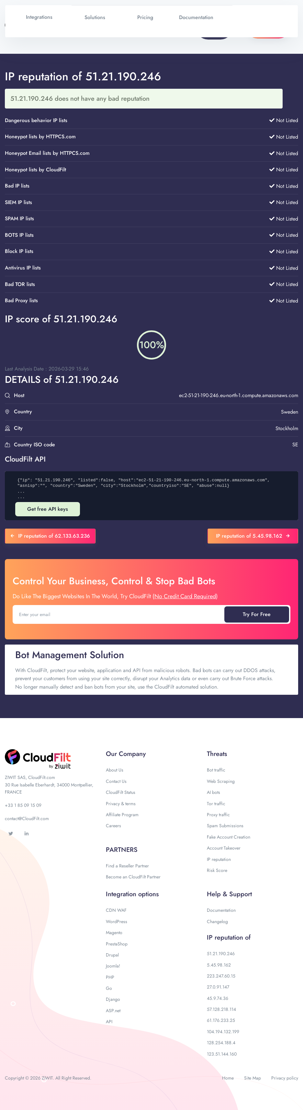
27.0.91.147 (218, 987)
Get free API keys (47, 509)
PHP (110, 977)
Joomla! (113, 966)
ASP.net (113, 1010)
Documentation (221, 910)
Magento (114, 932)
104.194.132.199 (223, 1031)
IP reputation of (229, 937)
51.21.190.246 (221, 953)
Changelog (217, 921)
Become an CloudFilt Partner (133, 877)
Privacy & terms (121, 803)
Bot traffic (216, 770)
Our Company (126, 754)
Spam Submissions (225, 825)
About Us (114, 770)
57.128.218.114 (221, 1009)
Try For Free (257, 614)
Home (228, 1078)
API (109, 1021)
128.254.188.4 (221, 1042)
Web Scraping (221, 781)
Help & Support (229, 894)
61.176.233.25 (221, 1020)
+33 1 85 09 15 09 (23, 805)
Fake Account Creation (228, 837)
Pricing (145, 17)
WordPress (116, 921)
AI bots (213, 792)
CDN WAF (116, 910)
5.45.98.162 (219, 965)
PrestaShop (117, 944)
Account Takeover (224, 848)
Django (113, 999)
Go (109, 988)
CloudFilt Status (120, 792)
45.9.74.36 (217, 998)
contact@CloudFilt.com (27, 818)
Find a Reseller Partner (127, 866)
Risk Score (217, 870)
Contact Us (116, 781)
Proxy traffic (218, 814)
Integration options (132, 894)
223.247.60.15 (221, 976)
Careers (113, 825)
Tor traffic (216, 803)
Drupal (112, 955)
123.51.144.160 (222, 1054)
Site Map (252, 1078)
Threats (217, 754)
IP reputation (219, 859)
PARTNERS (122, 849)
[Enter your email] (119, 614)
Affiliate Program (122, 814)
